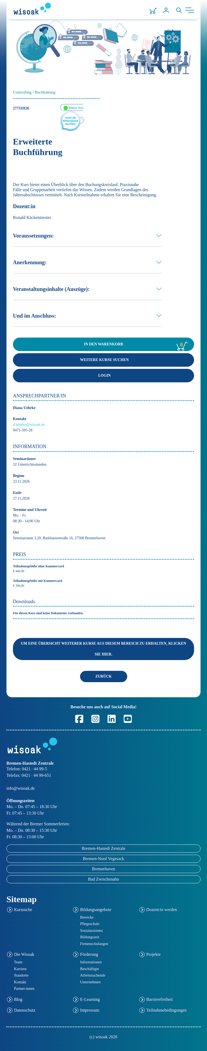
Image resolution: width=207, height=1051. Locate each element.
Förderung (89, 954)
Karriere (20, 969)
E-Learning (90, 999)
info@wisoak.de (20, 788)
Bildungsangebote (95, 909)
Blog (18, 999)
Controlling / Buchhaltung (34, 92)
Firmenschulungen (94, 944)
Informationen (91, 962)
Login (103, 375)
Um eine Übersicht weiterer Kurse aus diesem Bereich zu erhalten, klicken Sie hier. (103, 648)
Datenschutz (24, 1010)
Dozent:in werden (161, 909)
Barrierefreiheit (159, 999)
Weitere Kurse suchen (103, 360)
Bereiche (87, 917)
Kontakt (20, 982)
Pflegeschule (89, 924)
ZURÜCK (103, 676)
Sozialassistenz (91, 931)
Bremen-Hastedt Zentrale (103, 848)
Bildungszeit (89, 937)
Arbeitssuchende (92, 975)
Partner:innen (24, 989)
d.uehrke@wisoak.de (29, 425)
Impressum (89, 1010)
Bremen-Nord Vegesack (103, 858)
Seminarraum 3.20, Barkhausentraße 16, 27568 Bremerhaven (59, 538)
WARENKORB (135, 344)
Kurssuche (23, 909)
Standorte (21, 975)
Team (18, 962)
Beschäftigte (89, 969)
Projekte (153, 954)
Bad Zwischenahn (103, 879)
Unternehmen (90, 982)
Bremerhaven (103, 869)
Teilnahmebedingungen (166, 1010)
